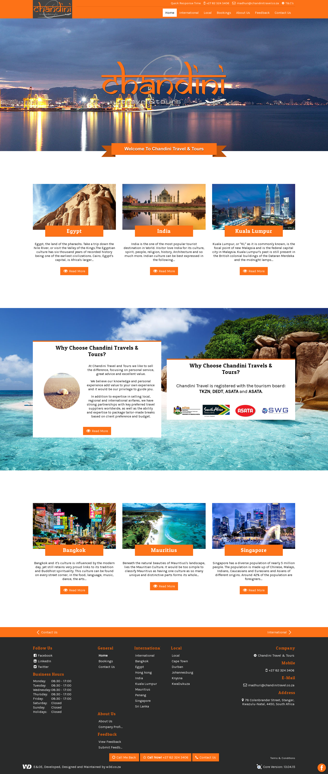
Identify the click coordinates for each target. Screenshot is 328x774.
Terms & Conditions (282, 758)
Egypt (139, 667)
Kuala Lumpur (146, 684)
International (189, 13)
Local (208, 13)
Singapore (143, 701)
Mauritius (142, 689)
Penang (140, 695)
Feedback (262, 13)
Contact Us (283, 13)
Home (169, 13)
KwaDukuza (181, 684)
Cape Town (180, 661)
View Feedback (110, 742)
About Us (243, 13)
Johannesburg (182, 672)
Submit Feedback (112, 747)
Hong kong (143, 672)
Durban (177, 667)
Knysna (177, 678)
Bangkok (142, 661)
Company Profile (111, 727)
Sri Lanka (142, 706)
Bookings (224, 13)
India (139, 678)
